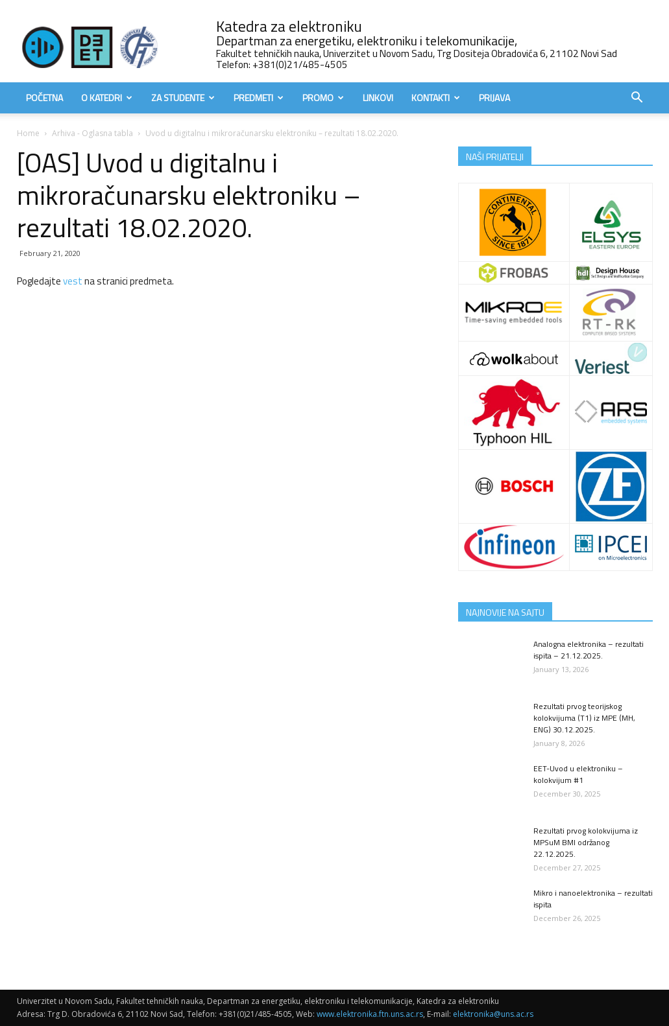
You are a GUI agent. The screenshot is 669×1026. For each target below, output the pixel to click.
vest (72, 281)
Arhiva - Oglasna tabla (92, 133)
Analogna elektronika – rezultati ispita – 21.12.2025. (588, 650)
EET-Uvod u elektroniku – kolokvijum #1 (578, 774)
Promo (323, 97)
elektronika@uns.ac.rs (493, 1014)
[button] (637, 99)
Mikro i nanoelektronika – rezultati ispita (593, 899)
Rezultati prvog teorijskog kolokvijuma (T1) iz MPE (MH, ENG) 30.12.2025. (584, 718)
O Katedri (106, 97)
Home (28, 133)
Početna (44, 97)
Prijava (494, 97)
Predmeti (259, 97)
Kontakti (435, 97)
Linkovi (378, 97)
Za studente (183, 97)
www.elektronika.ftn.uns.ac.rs (370, 1014)
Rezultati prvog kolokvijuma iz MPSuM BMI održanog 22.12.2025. (585, 842)
